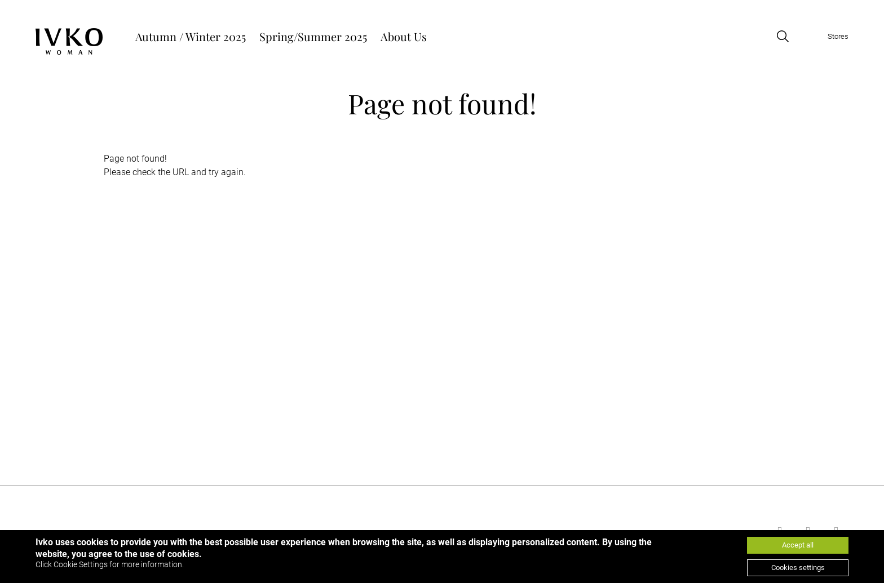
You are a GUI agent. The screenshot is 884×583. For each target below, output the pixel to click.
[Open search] (782, 36)
